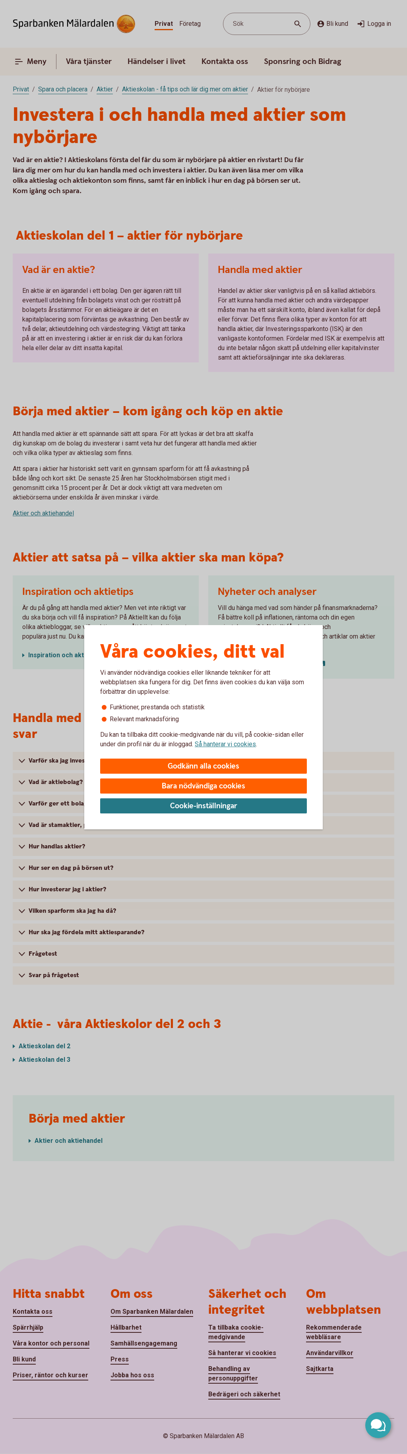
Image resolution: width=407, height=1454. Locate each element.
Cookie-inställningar (203, 806)
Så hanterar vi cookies (225, 744)
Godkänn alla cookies (203, 766)
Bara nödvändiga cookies (203, 786)
